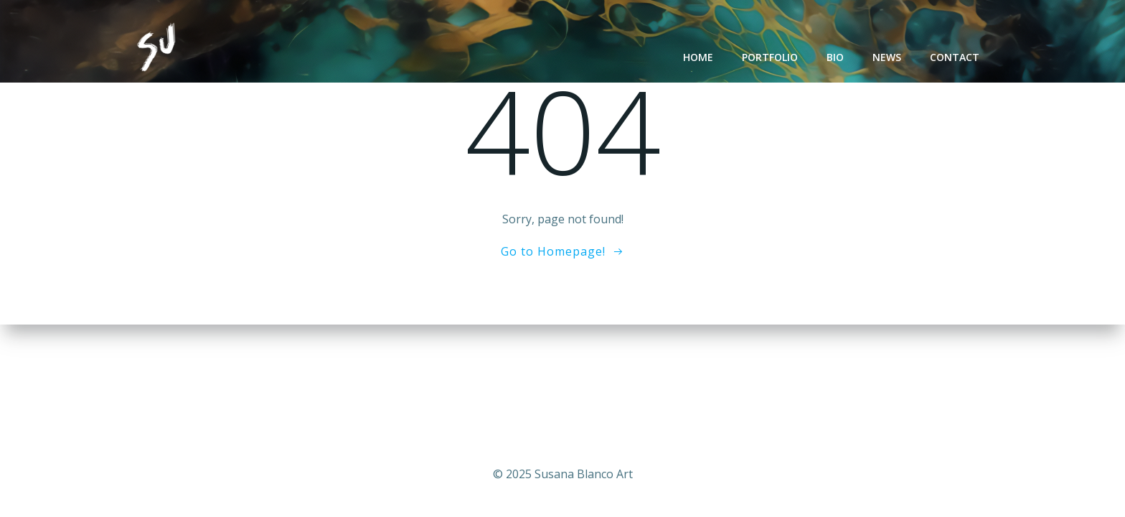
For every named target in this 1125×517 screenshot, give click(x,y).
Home (698, 57)
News (886, 57)
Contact (954, 57)
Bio (835, 57)
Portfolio (770, 57)
